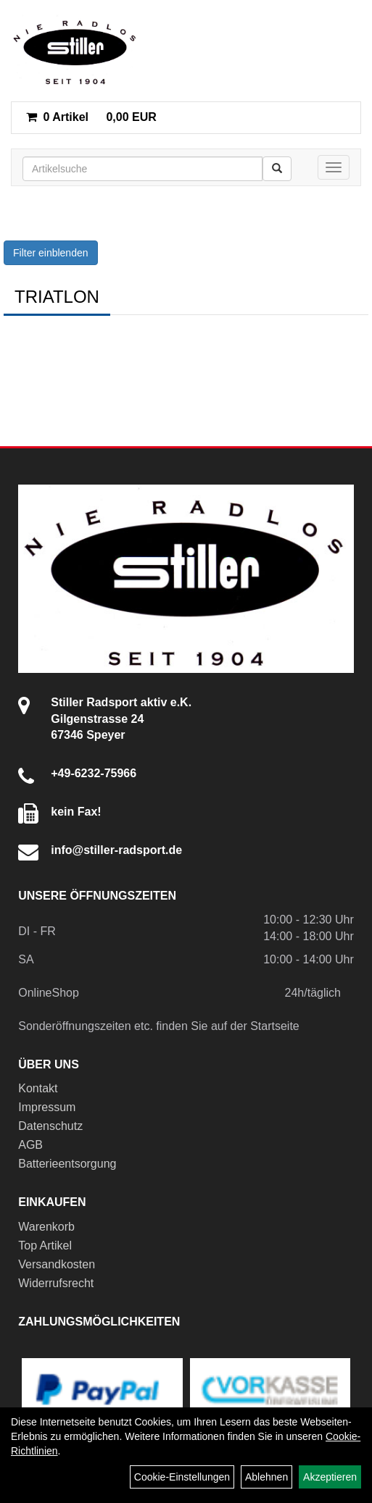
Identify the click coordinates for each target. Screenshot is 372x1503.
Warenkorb (46, 1227)
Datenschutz (50, 1126)
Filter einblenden (50, 253)
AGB (30, 1145)
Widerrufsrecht (56, 1283)
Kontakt (37, 1088)
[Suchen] (277, 168)
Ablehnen (266, 1477)
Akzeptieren (330, 1477)
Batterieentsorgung (67, 1163)
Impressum (46, 1107)
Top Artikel (45, 1245)
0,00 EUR (91, 117)
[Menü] (334, 167)
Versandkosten (56, 1264)
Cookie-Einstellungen (182, 1477)
